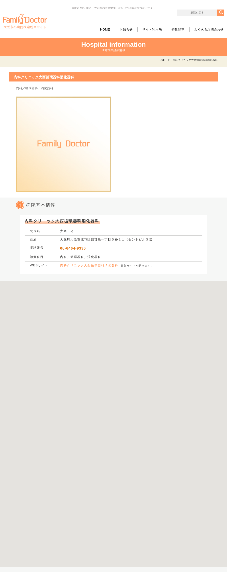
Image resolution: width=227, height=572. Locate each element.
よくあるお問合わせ (209, 29)
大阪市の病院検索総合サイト (25, 21)
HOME (105, 29)
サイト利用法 (152, 29)
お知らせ (126, 29)
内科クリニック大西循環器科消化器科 (89, 265)
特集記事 (178, 29)
